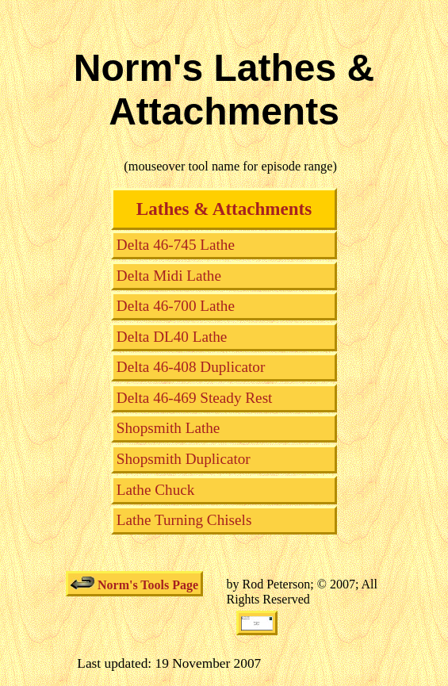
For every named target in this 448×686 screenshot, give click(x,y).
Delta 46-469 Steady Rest (195, 397)
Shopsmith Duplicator (184, 458)
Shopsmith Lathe (168, 428)
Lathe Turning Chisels (184, 520)
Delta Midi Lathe (169, 275)
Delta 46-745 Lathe (176, 244)
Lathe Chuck (156, 489)
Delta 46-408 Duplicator (191, 366)
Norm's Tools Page (134, 584)
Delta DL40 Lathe (172, 336)
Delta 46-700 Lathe (176, 305)
